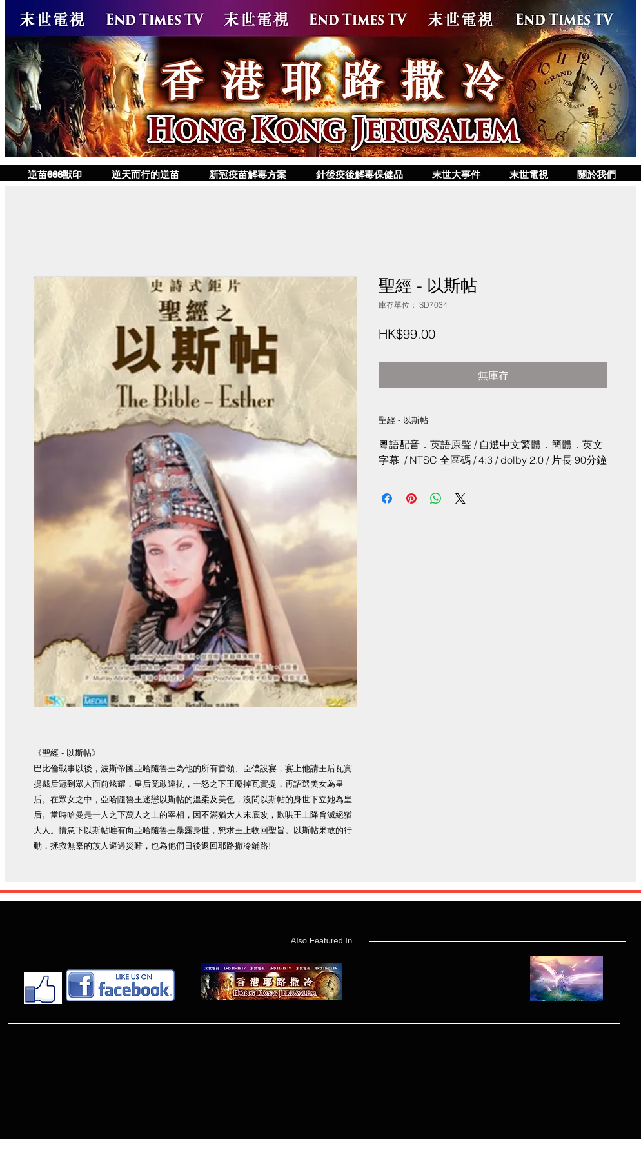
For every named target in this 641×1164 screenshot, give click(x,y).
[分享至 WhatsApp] (436, 498)
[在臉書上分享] (387, 498)
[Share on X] (460, 498)
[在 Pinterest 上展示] (411, 498)
